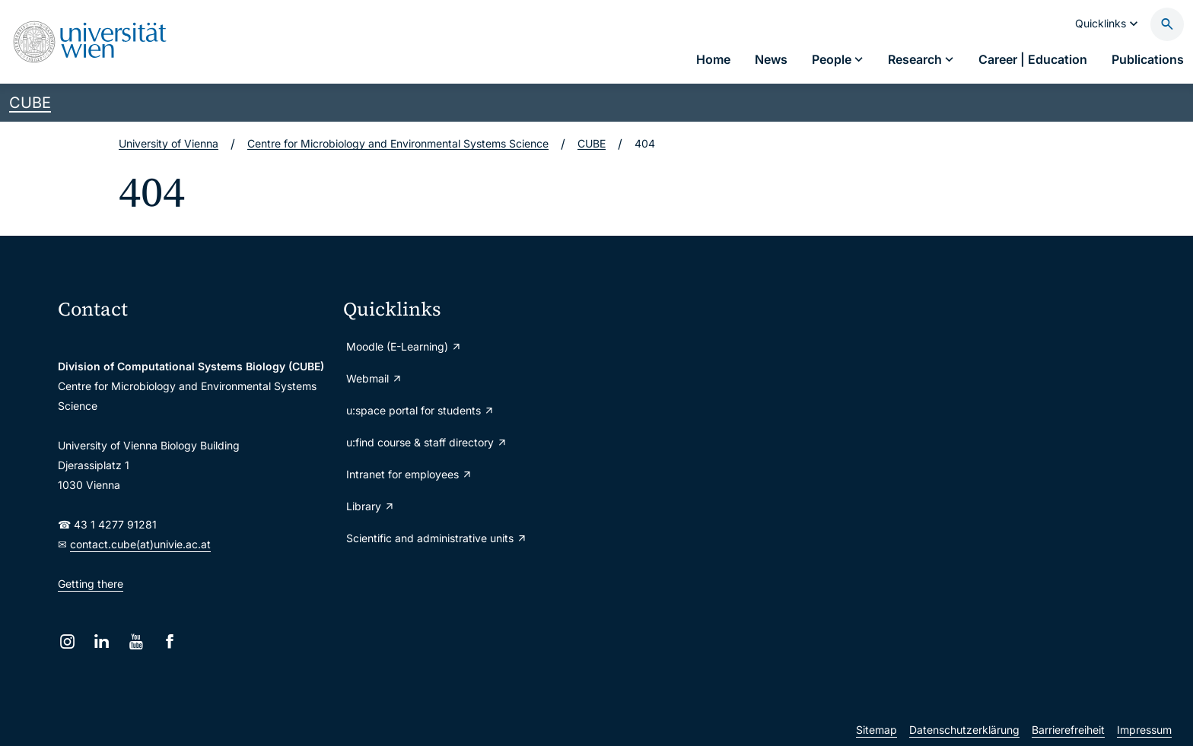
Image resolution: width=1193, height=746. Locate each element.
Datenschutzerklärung (964, 729)
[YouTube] (135, 641)
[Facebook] (170, 641)
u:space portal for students (420, 410)
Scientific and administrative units (436, 538)
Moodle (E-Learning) (404, 346)
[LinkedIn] (101, 641)
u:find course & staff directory (426, 442)
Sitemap (876, 729)
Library (370, 506)
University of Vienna (168, 143)
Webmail (374, 378)
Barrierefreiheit (1068, 729)
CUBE (30, 103)
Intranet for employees (409, 474)
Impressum (1144, 729)
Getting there (90, 583)
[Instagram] (67, 641)
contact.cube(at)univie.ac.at (140, 544)
